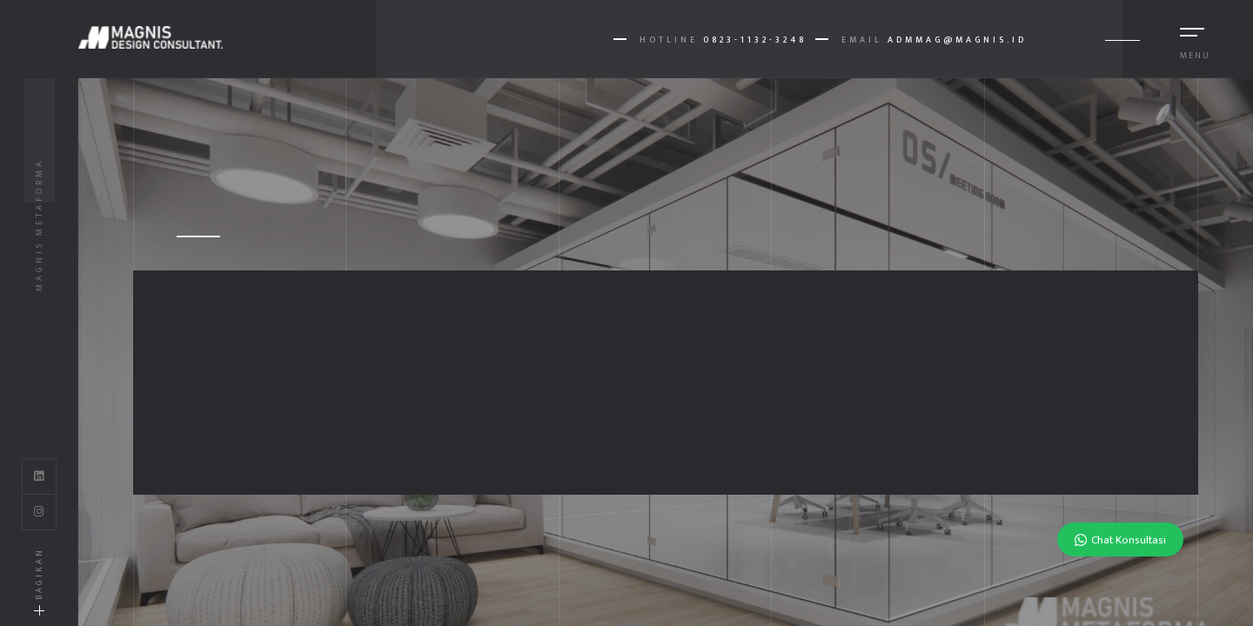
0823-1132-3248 (755, 40)
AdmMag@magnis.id (957, 40)
